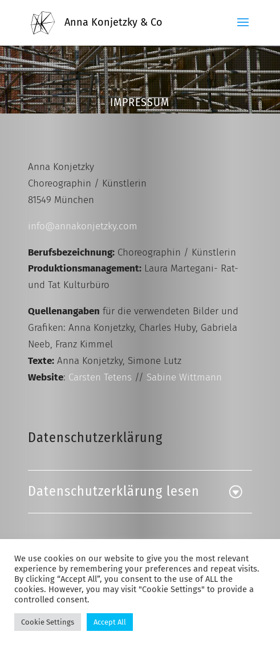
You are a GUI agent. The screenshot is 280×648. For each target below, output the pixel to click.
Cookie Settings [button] (47, 622)
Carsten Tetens (100, 377)
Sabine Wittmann (184, 377)
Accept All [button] (110, 622)
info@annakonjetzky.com (82, 226)
